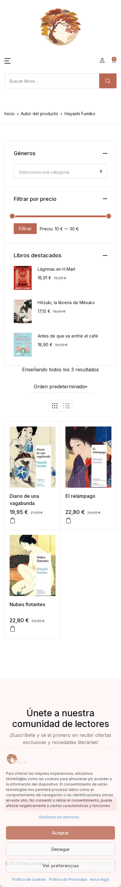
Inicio (9, 113)
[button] (7, 60)
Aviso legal (99, 879)
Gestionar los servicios (59, 817)
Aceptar (60, 833)
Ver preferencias (60, 865)
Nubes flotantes (27, 604)
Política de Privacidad (68, 879)
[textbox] (58, 172)
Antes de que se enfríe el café (68, 335)
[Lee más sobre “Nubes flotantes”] (13, 628)
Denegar (60, 849)
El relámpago (80, 496)
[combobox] (60, 171)
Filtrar (25, 229)
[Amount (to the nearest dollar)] (51, 80)
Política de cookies (29, 879)
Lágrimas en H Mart (56, 269)
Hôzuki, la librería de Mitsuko (66, 302)
